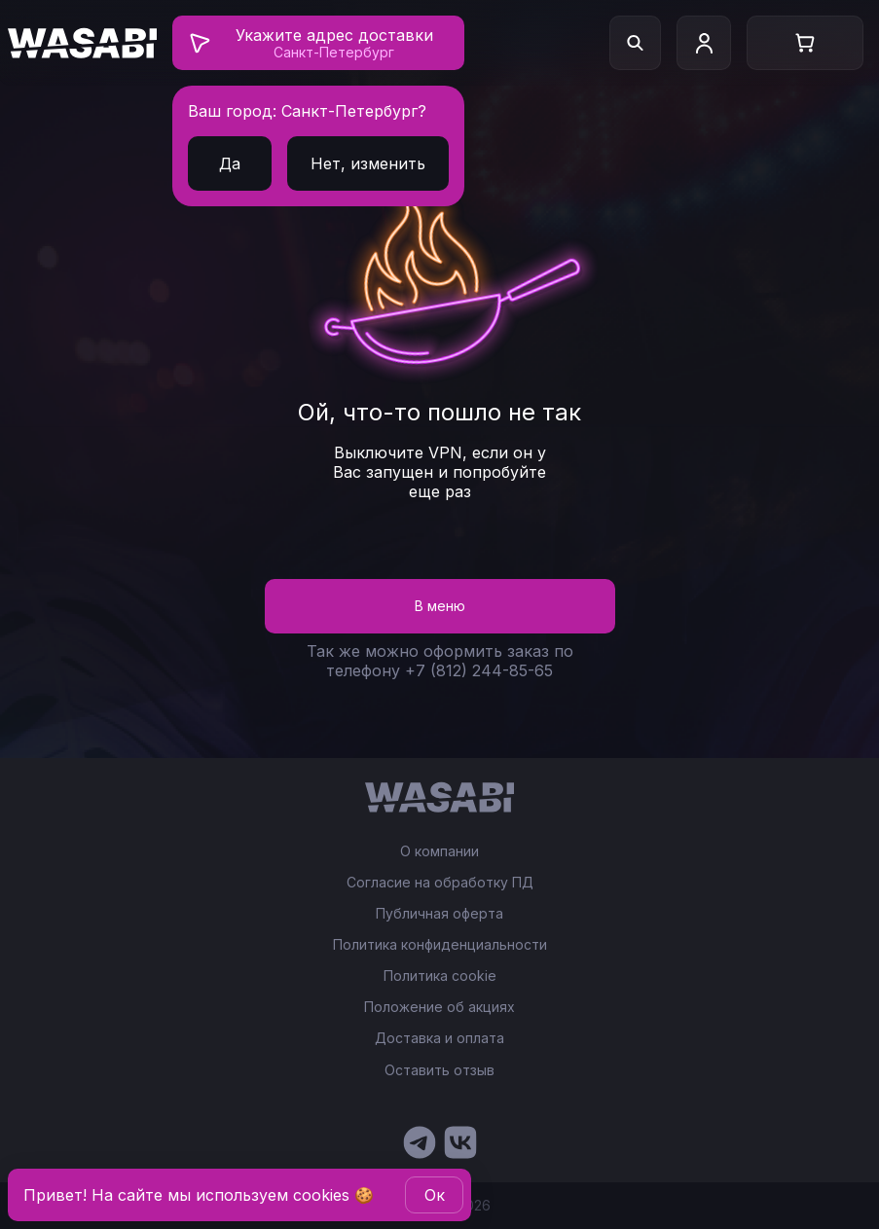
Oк (434, 1195)
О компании (439, 851)
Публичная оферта (439, 914)
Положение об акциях (439, 1007)
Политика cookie (440, 976)
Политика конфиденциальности (440, 945)
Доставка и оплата (439, 1038)
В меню (440, 605)
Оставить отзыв (439, 1070)
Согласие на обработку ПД (440, 882)
